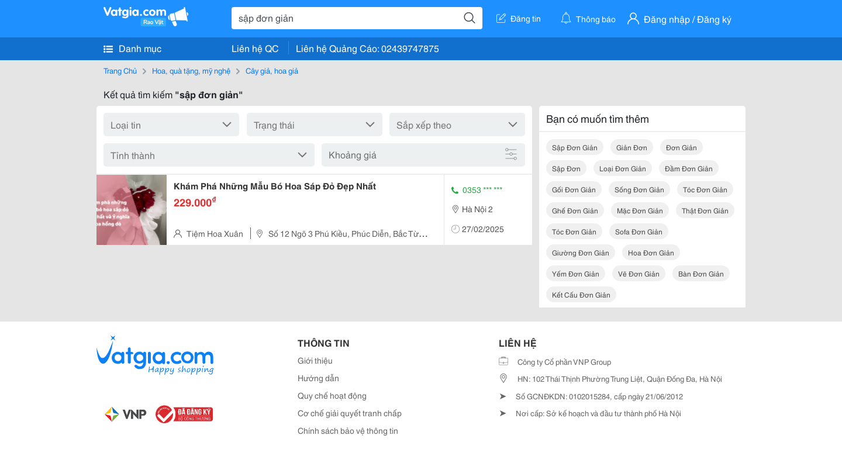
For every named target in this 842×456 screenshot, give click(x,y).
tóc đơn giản (705, 189)
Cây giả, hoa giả (272, 70)
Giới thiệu (315, 360)
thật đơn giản (705, 210)
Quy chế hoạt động (332, 395)
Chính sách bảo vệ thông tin (348, 430)
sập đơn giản (575, 147)
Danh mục (132, 48)
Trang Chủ (120, 70)
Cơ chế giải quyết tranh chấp (350, 413)
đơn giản (681, 147)
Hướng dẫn (318, 378)
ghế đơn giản (575, 210)
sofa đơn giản (638, 231)
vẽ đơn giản (639, 273)
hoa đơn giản (651, 252)
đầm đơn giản (689, 168)
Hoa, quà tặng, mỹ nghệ (191, 70)
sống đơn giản (639, 189)
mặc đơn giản (640, 210)
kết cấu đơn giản (581, 294)
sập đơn (566, 168)
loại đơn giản (622, 168)
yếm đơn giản (575, 273)
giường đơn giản (580, 252)
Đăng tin (518, 18)
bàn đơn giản (701, 273)
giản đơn (631, 147)
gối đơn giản (574, 189)
